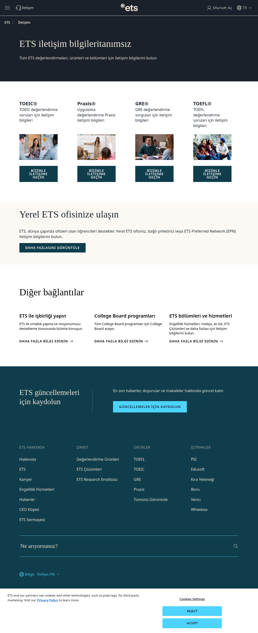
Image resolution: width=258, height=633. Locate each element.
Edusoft (197, 469)
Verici (196, 499)
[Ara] (236, 546)
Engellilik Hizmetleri (36, 489)
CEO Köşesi (29, 509)
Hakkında (27, 459)
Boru (195, 489)
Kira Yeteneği (202, 479)
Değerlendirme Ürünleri (98, 459)
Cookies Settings (192, 599)
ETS (22, 469)
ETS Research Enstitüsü (97, 479)
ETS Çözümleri (89, 469)
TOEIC (139, 469)
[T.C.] (129, 7)
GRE (137, 479)
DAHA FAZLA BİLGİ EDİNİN (46, 341)
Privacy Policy (47, 600)
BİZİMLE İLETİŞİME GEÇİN (38, 173)
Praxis (139, 489)
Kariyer (25, 479)
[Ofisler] (52, 247)
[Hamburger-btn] (7, 8)
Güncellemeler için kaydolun (150, 406)
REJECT (192, 611)
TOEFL (139, 459)
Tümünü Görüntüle (151, 499)
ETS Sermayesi (32, 519)
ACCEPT (192, 623)
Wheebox (199, 509)
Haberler (27, 499)
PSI (194, 459)
